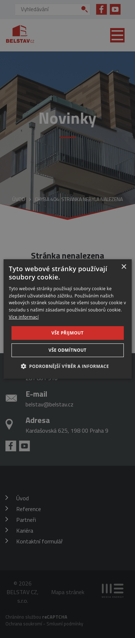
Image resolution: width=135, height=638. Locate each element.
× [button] (123, 267)
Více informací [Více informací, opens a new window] (24, 317)
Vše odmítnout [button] (67, 350)
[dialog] (67, 319)
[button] (67, 366)
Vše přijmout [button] (67, 333)
